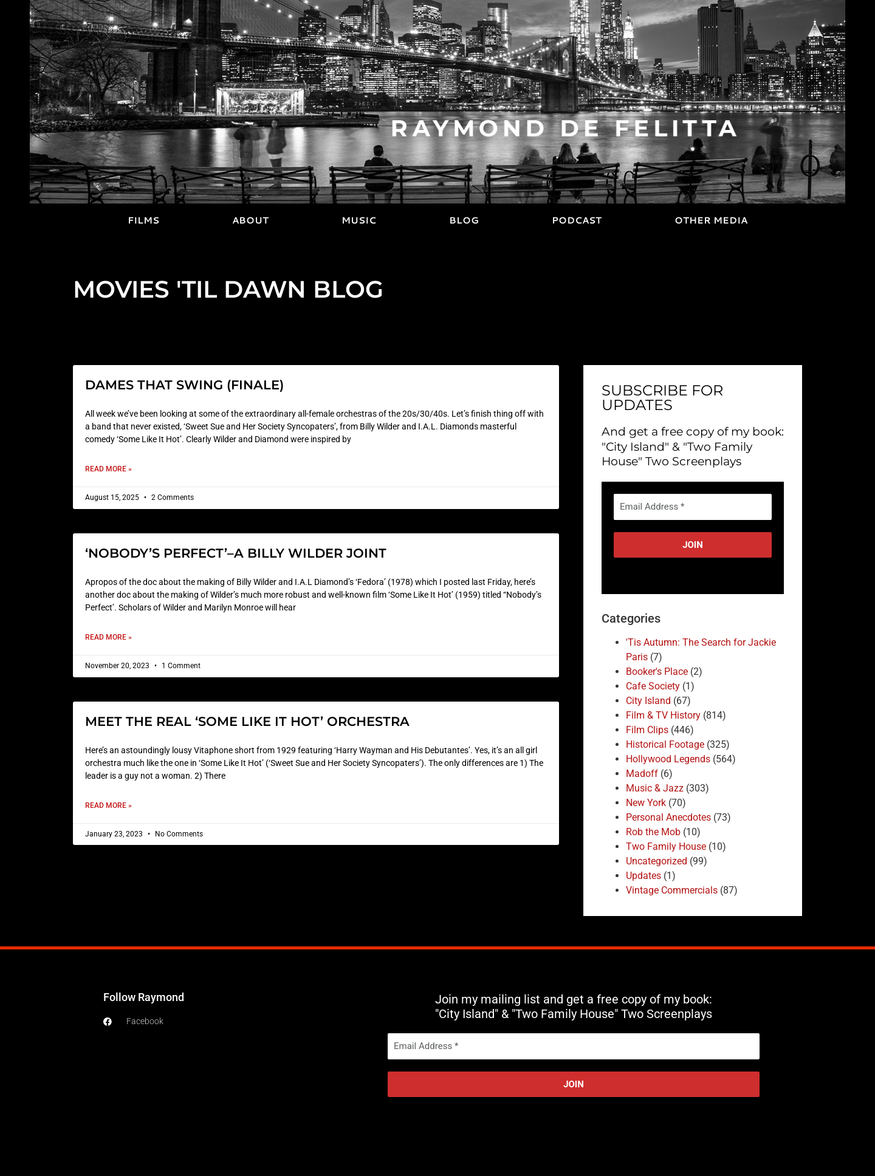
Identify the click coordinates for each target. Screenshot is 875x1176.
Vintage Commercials (672, 890)
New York (646, 802)
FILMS (143, 220)
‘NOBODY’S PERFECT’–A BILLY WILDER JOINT (235, 553)
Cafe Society (653, 686)
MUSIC (358, 220)
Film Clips (647, 730)
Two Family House (666, 846)
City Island (648, 700)
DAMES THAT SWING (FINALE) (184, 384)
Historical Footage (665, 744)
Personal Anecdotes (668, 817)
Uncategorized (656, 861)
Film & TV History (663, 715)
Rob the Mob (653, 832)
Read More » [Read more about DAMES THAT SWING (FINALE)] (108, 469)
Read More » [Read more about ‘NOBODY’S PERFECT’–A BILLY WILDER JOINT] (108, 637)
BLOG (464, 220)
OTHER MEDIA (710, 220)
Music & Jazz (655, 788)
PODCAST (577, 220)
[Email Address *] (693, 507)
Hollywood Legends (668, 759)
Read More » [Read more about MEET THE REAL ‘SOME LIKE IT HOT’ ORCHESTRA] (108, 805)
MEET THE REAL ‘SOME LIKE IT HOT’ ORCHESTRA (247, 721)
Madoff (642, 773)
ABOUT (250, 220)
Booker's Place (657, 671)
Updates (643, 875)
